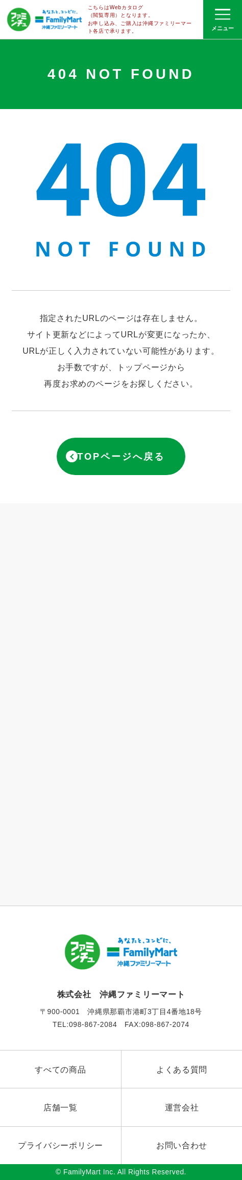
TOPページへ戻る (121, 456)
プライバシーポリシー (60, 1145)
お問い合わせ (181, 1145)
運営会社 (182, 1107)
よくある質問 (181, 1069)
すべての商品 (60, 1069)
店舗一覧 (60, 1107)
